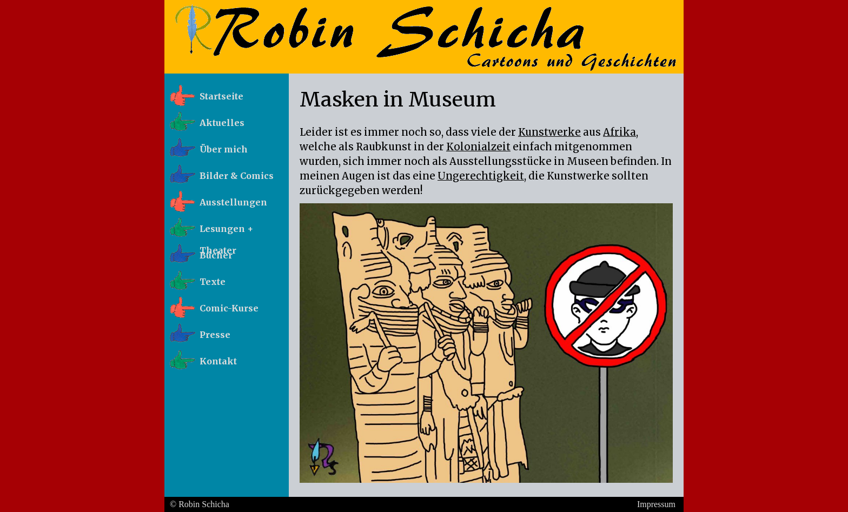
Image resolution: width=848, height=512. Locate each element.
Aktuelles (222, 122)
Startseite (221, 96)
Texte (213, 281)
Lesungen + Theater (226, 232)
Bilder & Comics (237, 175)
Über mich (224, 149)
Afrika (619, 132)
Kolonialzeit (478, 147)
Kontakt (218, 361)
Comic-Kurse (229, 308)
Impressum (656, 504)
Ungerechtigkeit (481, 176)
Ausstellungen (233, 202)
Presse (215, 334)
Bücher (216, 255)
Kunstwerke (549, 132)
